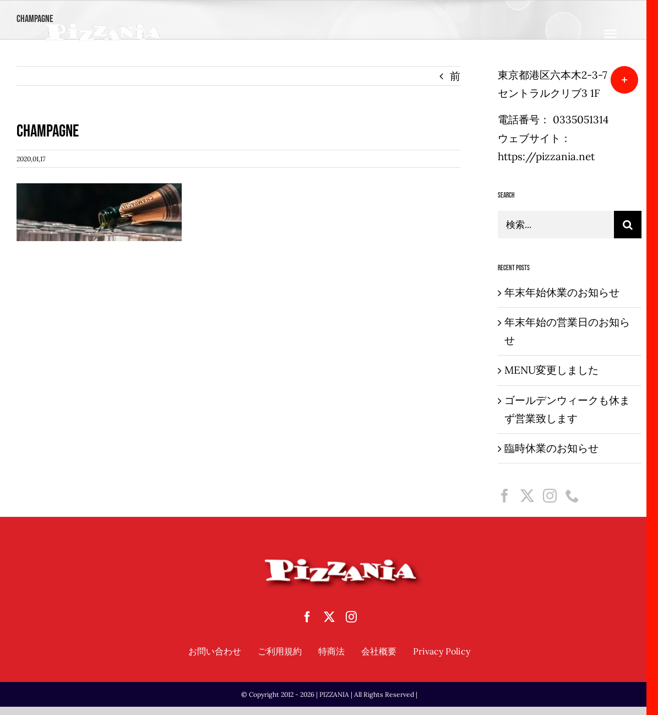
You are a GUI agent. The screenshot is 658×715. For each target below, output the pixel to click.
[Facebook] (505, 496)
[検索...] (556, 224)
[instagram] (351, 617)
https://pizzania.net (546, 156)
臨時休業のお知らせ (551, 448)
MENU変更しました (551, 369)
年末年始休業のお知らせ (561, 292)
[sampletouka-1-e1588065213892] (103, 27)
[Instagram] (550, 496)
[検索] (627, 224)
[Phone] (572, 496)
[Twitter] (527, 496)
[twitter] (329, 617)
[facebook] (307, 617)
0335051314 (580, 119)
